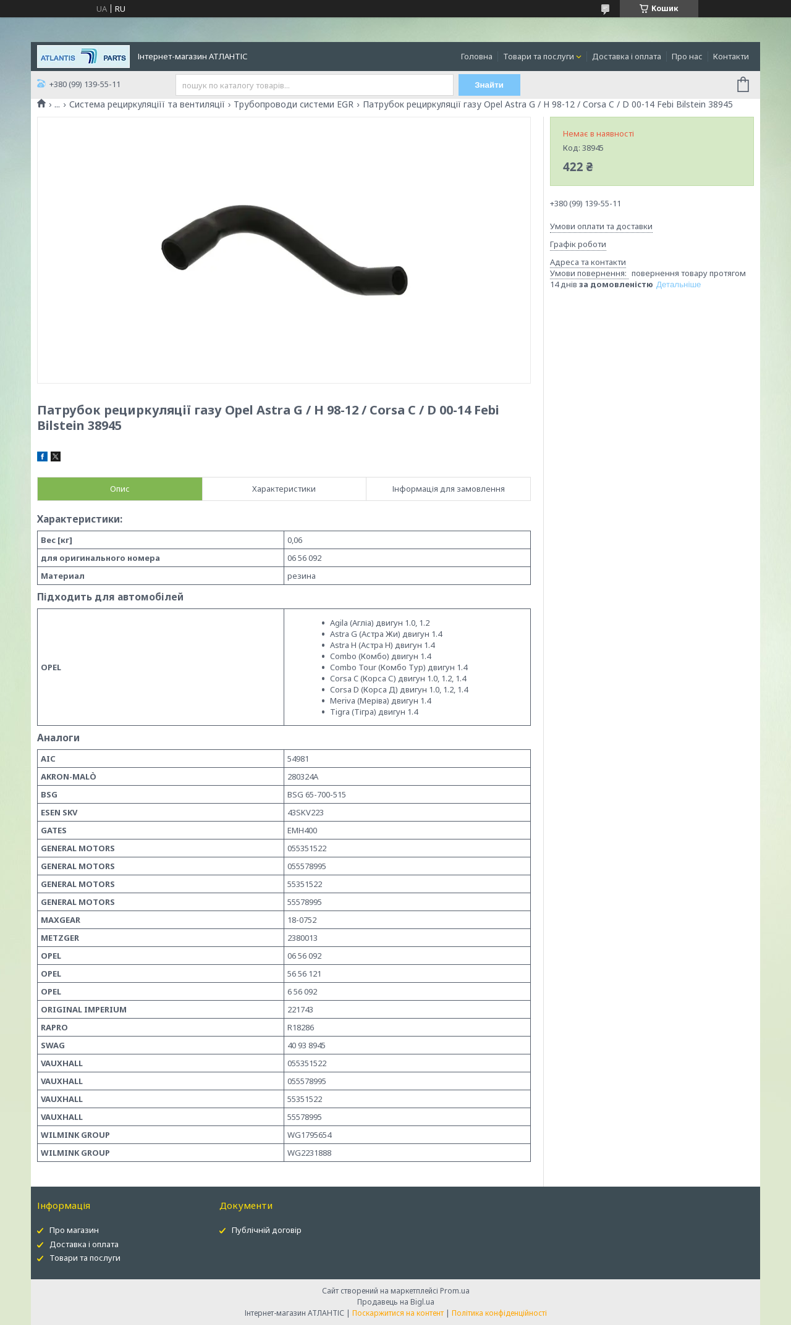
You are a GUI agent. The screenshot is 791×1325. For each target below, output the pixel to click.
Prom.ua (455, 1290)
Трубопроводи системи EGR (293, 104)
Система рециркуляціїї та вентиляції (147, 104)
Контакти (731, 56)
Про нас (687, 56)
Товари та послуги (538, 56)
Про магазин (74, 1229)
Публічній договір (267, 1229)
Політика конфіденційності (499, 1313)
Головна (477, 56)
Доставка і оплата (626, 56)
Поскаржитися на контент (398, 1313)
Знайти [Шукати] (489, 85)
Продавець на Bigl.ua (395, 1302)
